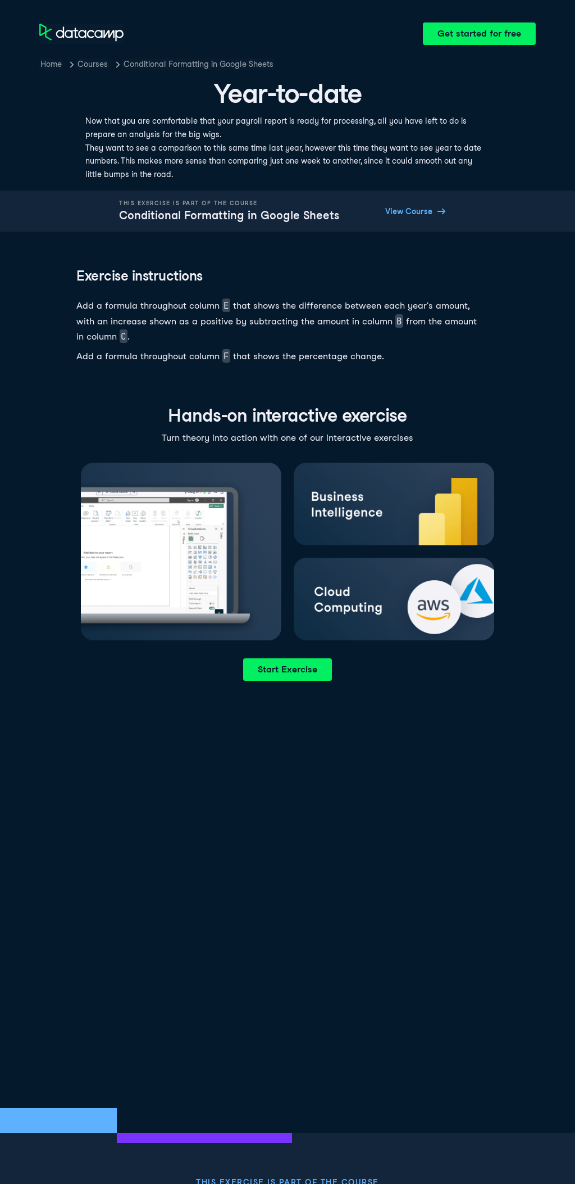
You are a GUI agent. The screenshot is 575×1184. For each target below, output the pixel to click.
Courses (92, 64)
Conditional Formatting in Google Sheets (198, 64)
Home (51, 64)
